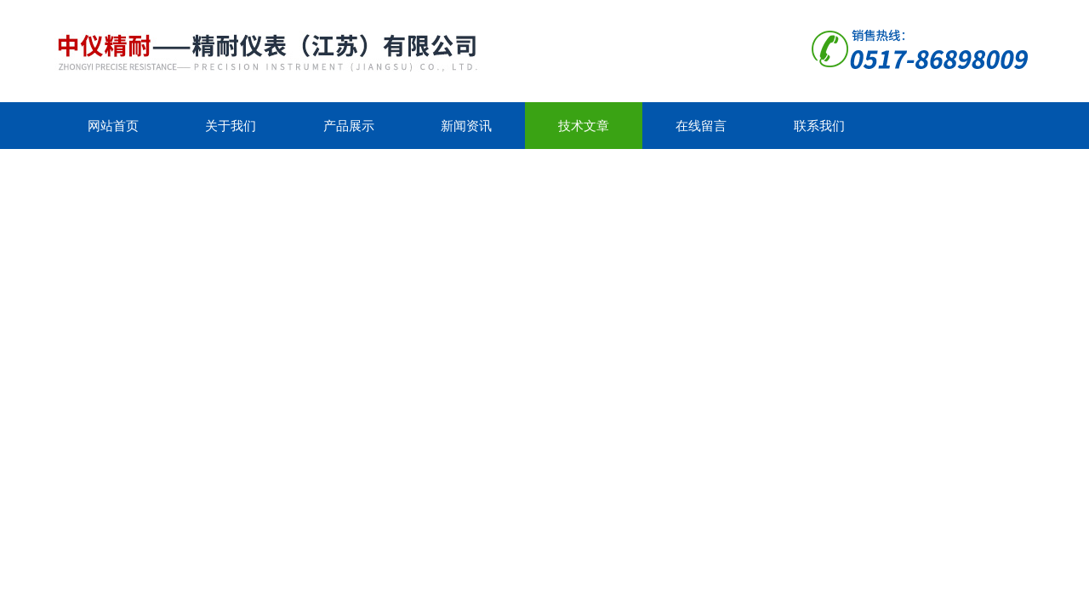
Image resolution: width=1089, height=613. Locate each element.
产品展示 (348, 125)
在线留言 (701, 125)
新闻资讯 (466, 125)
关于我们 (230, 125)
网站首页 (113, 125)
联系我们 (819, 125)
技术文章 (583, 125)
